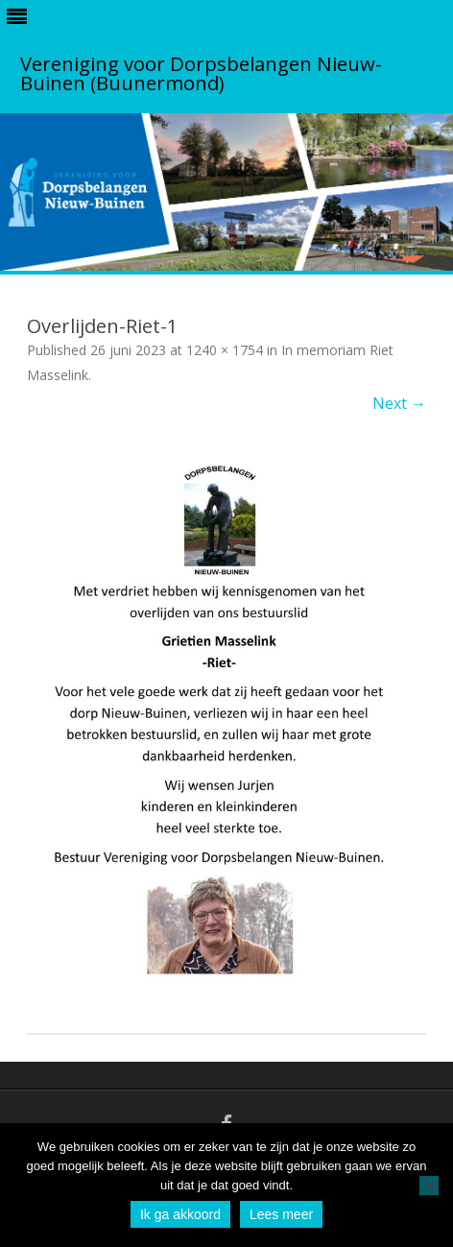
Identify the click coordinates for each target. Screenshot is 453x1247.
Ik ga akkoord (180, 1214)
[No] (429, 1185)
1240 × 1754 (224, 350)
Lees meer (281, 1214)
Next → (399, 403)
